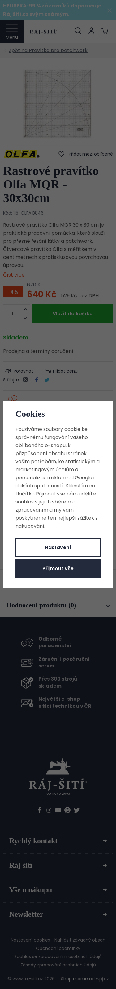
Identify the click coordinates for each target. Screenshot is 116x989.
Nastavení (58, 547)
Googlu (83, 477)
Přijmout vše (58, 568)
